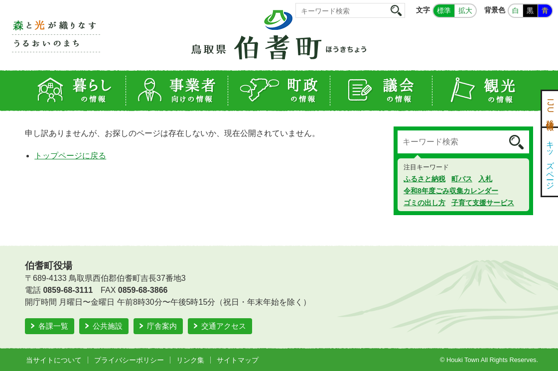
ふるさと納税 (424, 179)
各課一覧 (53, 326)
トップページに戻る (70, 155)
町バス (461, 179)
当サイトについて (54, 360)
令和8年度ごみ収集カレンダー (451, 191)
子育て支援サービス (482, 203)
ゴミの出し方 (424, 203)
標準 (444, 10)
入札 (485, 179)
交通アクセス (223, 326)
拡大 (465, 10)
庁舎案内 (162, 326)
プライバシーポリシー (129, 360)
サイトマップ (238, 360)
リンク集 (190, 360)
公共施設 (108, 326)
